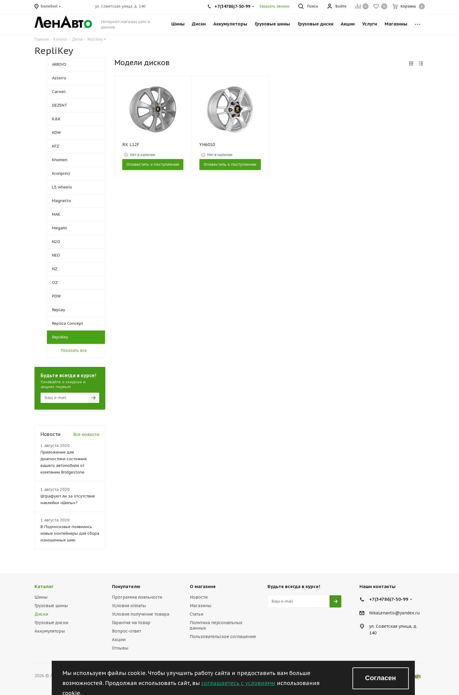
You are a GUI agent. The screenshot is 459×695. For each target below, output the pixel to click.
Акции (119, 639)
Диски (41, 614)
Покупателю (126, 586)
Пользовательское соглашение (223, 636)
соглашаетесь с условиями (238, 683)
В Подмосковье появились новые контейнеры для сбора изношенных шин (70, 533)
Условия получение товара (140, 614)
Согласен (380, 678)
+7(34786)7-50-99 (388, 599)
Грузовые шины (51, 605)
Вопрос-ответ (126, 631)
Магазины (200, 605)
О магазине (203, 586)
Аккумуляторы (49, 631)
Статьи (196, 614)
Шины (41, 597)
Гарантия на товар (131, 622)
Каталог (44, 586)
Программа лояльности (137, 597)
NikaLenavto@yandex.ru (394, 613)
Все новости (86, 434)
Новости (199, 597)
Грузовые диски (51, 622)
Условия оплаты (129, 605)
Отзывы (120, 648)
